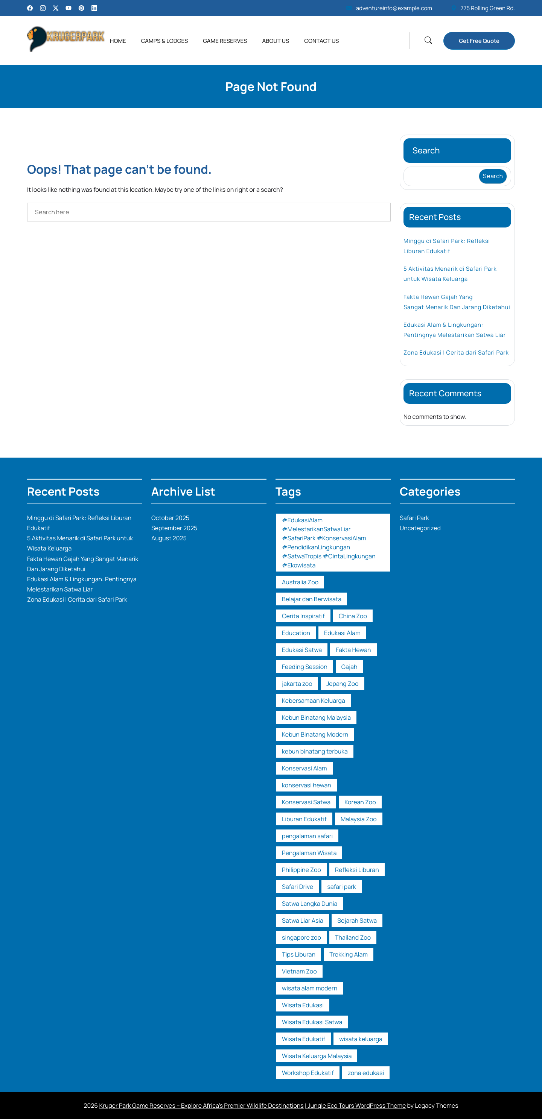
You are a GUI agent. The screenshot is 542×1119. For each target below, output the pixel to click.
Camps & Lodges (164, 41)
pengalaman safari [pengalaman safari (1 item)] (307, 836)
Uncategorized (420, 528)
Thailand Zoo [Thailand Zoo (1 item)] (353, 937)
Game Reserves (225, 41)
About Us (275, 41)
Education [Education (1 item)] (296, 633)
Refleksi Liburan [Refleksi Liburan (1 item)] (357, 870)
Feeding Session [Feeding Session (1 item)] (304, 667)
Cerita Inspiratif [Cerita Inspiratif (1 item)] (303, 616)
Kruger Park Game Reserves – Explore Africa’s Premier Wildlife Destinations (201, 1105)
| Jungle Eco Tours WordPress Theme (355, 1105)
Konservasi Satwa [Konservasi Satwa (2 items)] (306, 802)
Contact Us (321, 41)
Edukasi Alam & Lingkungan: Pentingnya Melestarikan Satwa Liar (454, 330)
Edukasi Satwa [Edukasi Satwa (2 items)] (302, 650)
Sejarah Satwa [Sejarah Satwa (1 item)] (357, 920)
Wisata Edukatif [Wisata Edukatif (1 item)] (303, 1039)
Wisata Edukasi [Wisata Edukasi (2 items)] (303, 1005)
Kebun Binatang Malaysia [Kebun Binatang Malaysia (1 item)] (316, 717)
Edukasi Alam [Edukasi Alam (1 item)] (342, 633)
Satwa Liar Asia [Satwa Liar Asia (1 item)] (302, 920)
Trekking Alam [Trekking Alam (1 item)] (348, 954)
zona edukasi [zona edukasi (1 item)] (366, 1073)
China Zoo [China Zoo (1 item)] (353, 616)
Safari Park (414, 518)
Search (426, 150)
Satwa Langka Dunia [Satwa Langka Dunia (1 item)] (309, 903)
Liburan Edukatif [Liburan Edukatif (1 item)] (304, 819)
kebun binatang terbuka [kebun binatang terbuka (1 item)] (315, 751)
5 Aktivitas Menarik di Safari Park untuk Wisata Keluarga (450, 274)
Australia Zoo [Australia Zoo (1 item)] (300, 582)
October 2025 (170, 518)
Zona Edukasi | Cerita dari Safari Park (456, 352)
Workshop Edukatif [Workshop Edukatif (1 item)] (308, 1073)
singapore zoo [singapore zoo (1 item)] (301, 937)
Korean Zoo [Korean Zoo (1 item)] (360, 802)
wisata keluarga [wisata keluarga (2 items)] (360, 1039)
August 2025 (169, 538)
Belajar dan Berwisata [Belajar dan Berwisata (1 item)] (311, 599)
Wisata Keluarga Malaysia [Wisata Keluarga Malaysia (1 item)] (317, 1056)
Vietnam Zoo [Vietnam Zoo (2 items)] (299, 971)
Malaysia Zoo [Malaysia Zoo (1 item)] (359, 819)
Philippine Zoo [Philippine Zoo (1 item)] (301, 870)
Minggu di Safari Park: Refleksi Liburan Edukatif (446, 246)
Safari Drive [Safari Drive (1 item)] (297, 886)
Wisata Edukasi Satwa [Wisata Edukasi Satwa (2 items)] (312, 1022)
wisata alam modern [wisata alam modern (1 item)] (309, 988)
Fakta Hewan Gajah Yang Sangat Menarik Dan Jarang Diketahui (456, 302)
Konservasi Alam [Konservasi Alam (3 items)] (304, 768)
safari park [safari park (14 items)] (341, 886)
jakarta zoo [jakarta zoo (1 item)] (297, 683)
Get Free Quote (479, 41)
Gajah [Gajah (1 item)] (349, 667)
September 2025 (174, 528)
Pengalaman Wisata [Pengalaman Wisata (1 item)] (309, 853)
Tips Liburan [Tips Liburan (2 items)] (298, 954)
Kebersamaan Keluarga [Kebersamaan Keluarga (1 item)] (313, 700)
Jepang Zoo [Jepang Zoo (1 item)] (342, 683)
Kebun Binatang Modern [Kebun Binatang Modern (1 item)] (315, 734)
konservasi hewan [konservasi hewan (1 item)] (306, 785)
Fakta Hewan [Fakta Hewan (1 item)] (353, 650)
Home (118, 41)
